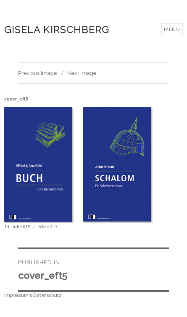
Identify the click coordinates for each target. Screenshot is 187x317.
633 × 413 (48, 226)
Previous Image (37, 73)
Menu (172, 29)
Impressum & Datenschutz (32, 295)
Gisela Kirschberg (56, 29)
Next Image (81, 73)
